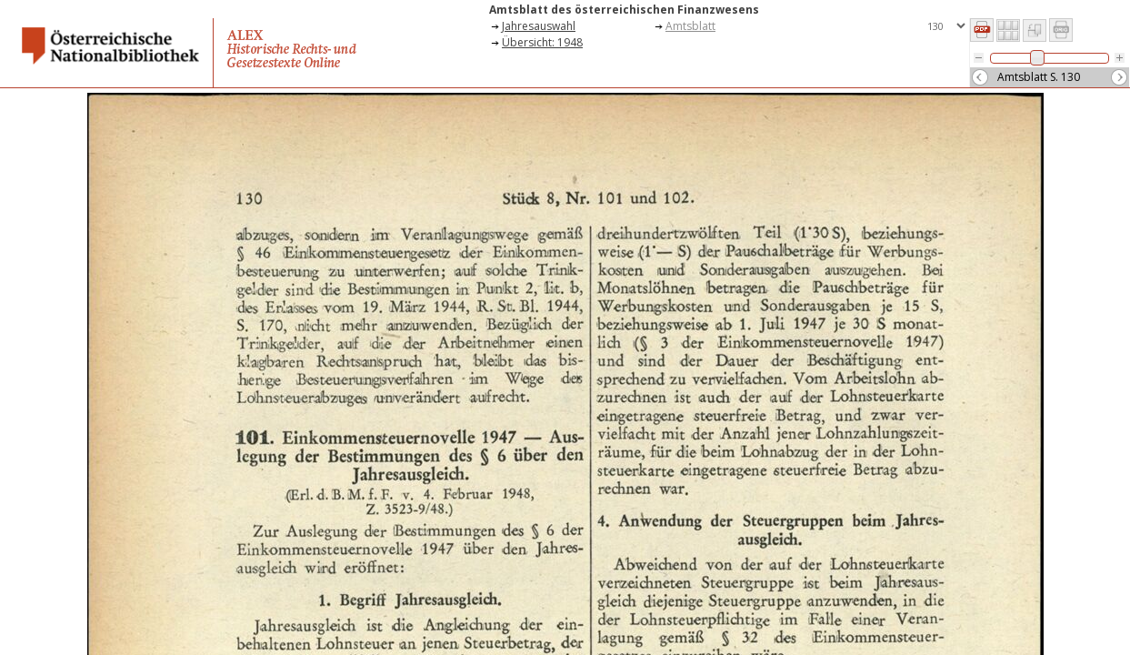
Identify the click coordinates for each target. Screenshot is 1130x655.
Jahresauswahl (538, 26)
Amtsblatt (690, 26)
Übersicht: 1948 (542, 42)
